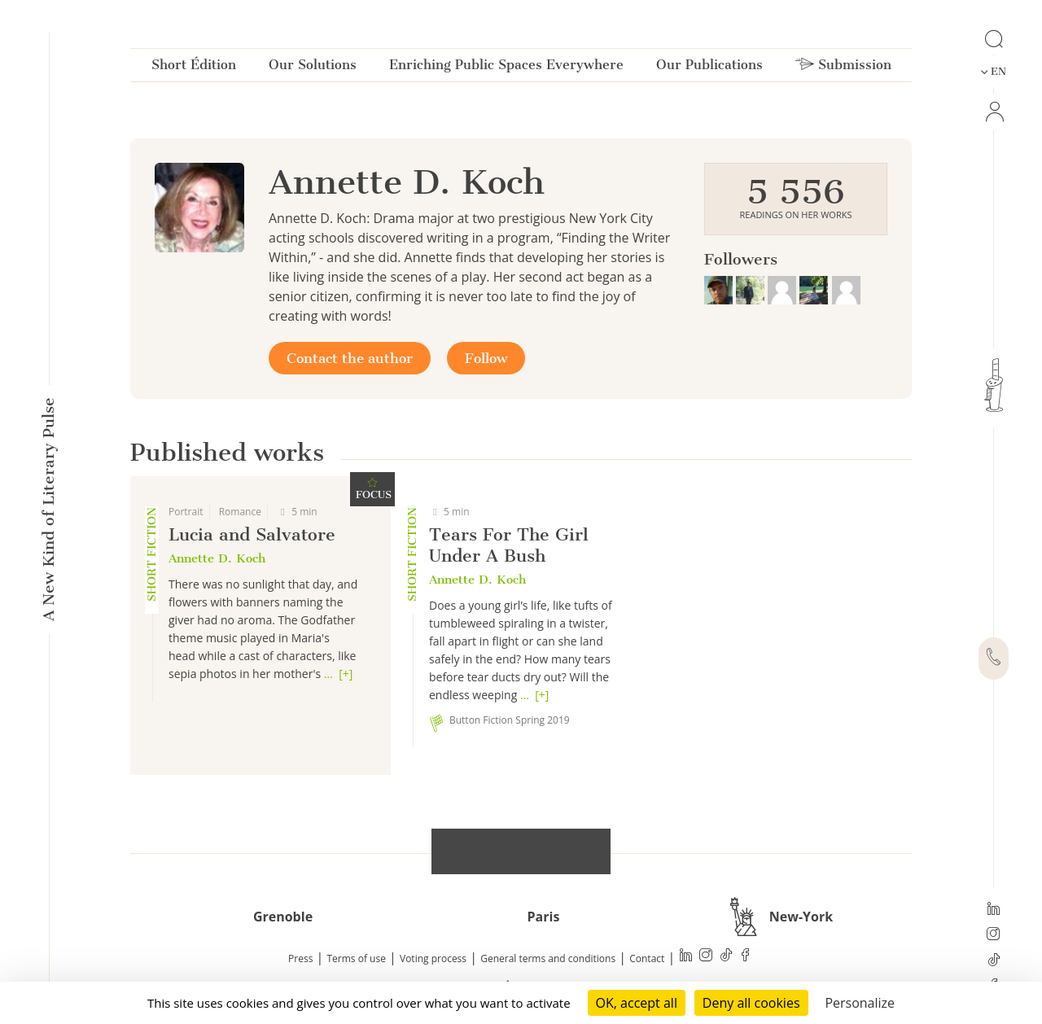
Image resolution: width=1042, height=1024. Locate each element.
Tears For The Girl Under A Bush (509, 545)
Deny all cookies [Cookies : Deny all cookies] (751, 1003)
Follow (486, 358)
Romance (240, 512)
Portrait (186, 512)
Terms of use (356, 958)
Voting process (433, 958)
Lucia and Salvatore (252, 534)
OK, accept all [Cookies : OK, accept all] (636, 1003)
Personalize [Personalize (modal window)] (860, 1003)
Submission (843, 68)
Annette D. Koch (217, 558)
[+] (345, 673)
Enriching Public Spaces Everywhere (506, 68)
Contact (646, 958)
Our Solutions (313, 68)
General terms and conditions (547, 958)
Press (300, 958)
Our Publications (709, 68)
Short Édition (193, 68)
